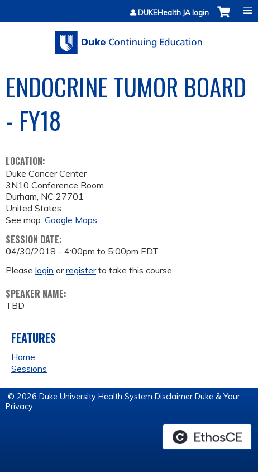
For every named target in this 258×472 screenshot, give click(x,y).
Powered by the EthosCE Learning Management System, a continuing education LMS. (207, 436)
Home (23, 356)
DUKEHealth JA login (173, 12)
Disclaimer (174, 396)
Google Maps (71, 219)
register (81, 270)
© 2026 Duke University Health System (80, 396)
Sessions (29, 368)
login (44, 270)
